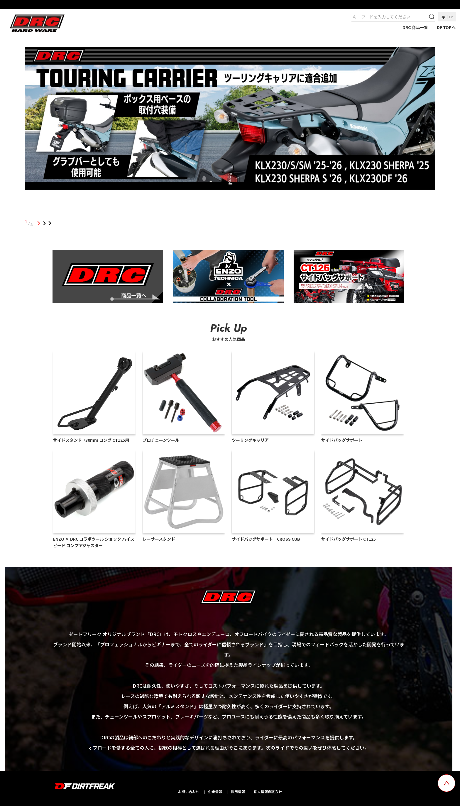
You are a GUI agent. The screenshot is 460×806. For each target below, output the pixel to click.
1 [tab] (39, 223)
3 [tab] (50, 223)
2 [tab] (44, 223)
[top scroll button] (446, 783)
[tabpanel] (230, 119)
